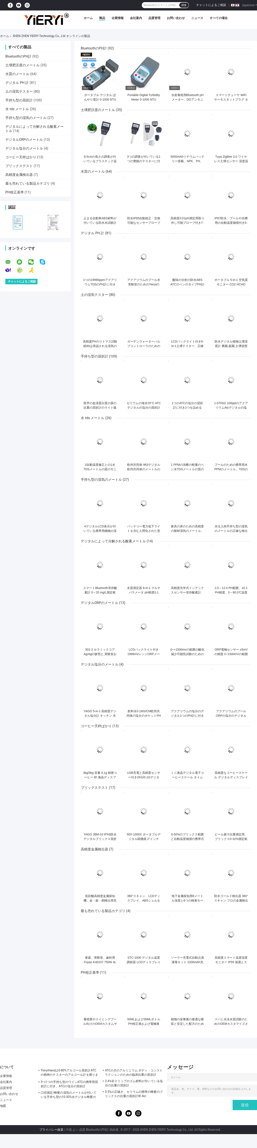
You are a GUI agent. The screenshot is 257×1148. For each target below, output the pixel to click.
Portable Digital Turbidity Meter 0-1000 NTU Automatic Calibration (143, 99)
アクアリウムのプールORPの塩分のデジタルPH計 (231, 715)
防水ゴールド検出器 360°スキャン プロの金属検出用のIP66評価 (231, 900)
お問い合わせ (176, 18)
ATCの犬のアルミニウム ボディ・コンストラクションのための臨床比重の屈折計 (134, 1072)
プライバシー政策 (51, 1129)
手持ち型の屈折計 (19, 100)
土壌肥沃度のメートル (22, 65)
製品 (102, 18)
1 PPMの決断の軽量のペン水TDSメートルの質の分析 (187, 469)
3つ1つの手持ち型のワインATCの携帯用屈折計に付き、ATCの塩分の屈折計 (69, 1084)
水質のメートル (17, 74)
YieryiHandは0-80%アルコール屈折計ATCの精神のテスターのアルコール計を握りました (69, 1073)
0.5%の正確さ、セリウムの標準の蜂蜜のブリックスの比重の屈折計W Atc (134, 1094)
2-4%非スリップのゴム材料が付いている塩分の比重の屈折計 (134, 1083)
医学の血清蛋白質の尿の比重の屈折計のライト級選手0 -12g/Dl (100, 407)
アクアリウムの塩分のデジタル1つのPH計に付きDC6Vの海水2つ (187, 715)
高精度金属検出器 (19, 175)
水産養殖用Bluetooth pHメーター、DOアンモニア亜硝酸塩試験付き (187, 99)
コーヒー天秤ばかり (20, 157)
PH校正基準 (14, 192)
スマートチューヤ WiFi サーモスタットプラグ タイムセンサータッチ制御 (231, 99)
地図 (3, 1106)
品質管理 (154, 18)
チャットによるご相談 (211, 5)
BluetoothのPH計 (18, 56)
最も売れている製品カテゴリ (27, 183)
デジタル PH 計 (17, 83)
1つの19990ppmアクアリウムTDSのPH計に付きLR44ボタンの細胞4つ (100, 284)
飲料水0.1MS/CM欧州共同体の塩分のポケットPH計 (144, 715)
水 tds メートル (17, 109)
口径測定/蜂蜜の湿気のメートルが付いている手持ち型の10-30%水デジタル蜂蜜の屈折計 (68, 1095)
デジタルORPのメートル (24, 140)
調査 (184, 5)
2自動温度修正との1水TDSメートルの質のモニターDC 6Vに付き (100, 469)
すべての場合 (219, 18)
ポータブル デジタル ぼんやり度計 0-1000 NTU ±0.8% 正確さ (100, 99)
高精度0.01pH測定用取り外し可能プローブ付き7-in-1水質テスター (187, 223)
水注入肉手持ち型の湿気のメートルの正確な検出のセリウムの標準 (231, 531)
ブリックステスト (19, 166)
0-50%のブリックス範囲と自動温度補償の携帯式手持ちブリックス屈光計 (187, 839)
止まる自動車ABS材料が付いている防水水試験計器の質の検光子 (100, 223)
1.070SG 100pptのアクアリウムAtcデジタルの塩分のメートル (231, 407)
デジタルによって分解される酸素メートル (113, 541)
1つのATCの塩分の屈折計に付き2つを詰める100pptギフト (187, 407)
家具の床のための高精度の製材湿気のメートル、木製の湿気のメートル (187, 531)
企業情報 (118, 18)
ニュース (197, 18)
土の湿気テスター (19, 91)
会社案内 (136, 18)
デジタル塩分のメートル (24, 148)
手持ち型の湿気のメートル (25, 118)
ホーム (88, 18)
